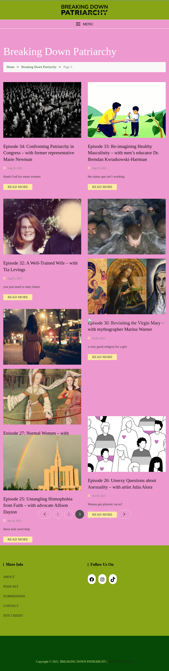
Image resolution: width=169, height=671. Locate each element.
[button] (84, 24)
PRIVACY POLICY (120, 661)
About (9, 577)
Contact (11, 606)
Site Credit (13, 615)
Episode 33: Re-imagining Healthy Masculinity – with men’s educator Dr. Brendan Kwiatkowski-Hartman (123, 153)
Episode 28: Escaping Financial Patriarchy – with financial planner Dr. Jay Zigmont (123, 370)
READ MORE (18, 187)
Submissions (14, 596)
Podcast (10, 586)
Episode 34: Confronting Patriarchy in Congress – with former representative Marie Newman (38, 153)
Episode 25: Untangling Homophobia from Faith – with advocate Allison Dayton (37, 505)
